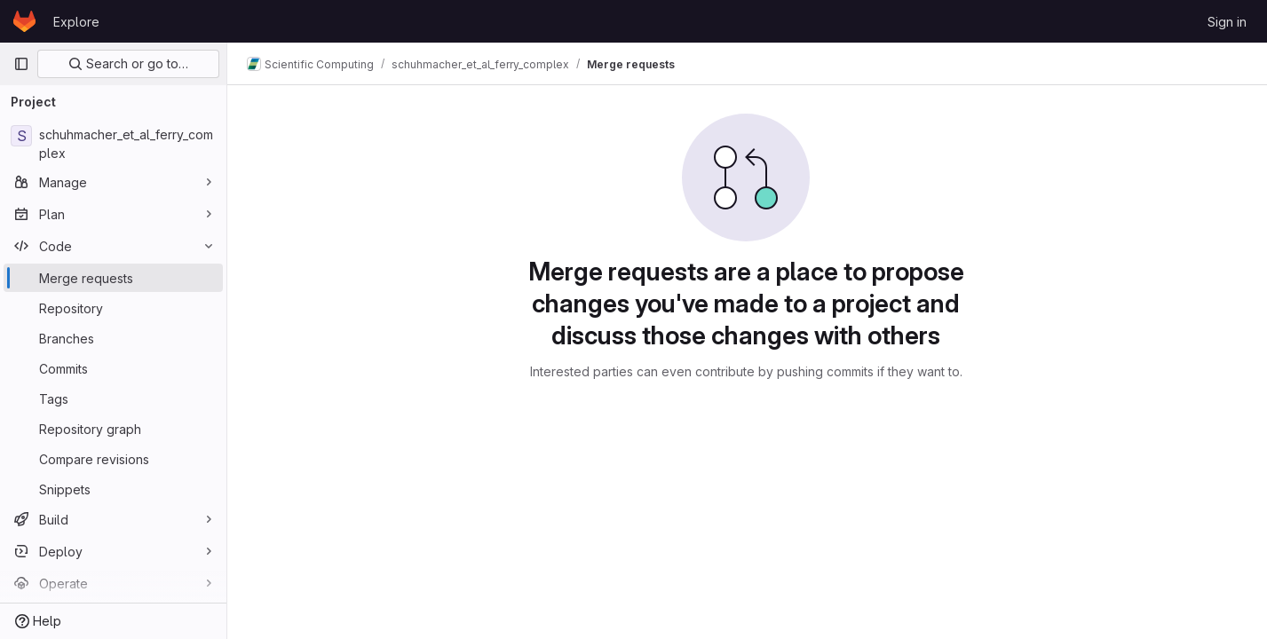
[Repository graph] (113, 428)
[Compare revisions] (113, 459)
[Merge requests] (113, 278)
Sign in (1227, 21)
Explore (76, 21)
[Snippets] (113, 489)
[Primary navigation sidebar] (21, 64)
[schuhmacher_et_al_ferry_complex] (113, 144)
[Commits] (113, 368)
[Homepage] (24, 21)
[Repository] (113, 308)
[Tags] (113, 398)
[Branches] (113, 338)
